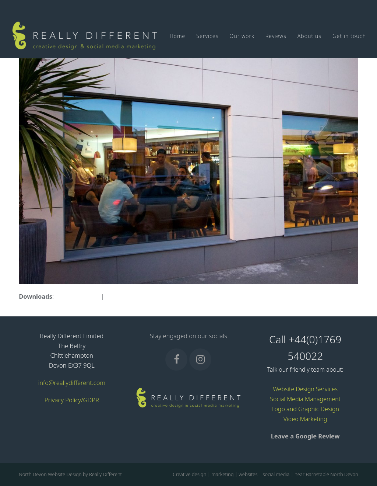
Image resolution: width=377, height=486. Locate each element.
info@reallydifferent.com (71, 382)
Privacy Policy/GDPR (72, 400)
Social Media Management (305, 399)
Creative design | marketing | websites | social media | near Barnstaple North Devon (265, 474)
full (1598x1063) (77, 296)
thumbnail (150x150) (241, 296)
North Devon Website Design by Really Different (70, 474)
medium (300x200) (181, 296)
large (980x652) (127, 296)
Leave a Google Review (305, 436)
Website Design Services (305, 389)
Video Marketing (305, 419)
